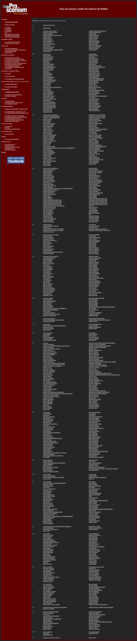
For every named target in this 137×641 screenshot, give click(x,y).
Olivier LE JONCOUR (49, 372)
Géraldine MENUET (94, 431)
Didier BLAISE (47, 86)
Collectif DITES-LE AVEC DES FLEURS (54, 205)
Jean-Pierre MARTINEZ (95, 424)
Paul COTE (92, 155)
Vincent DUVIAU (93, 221)
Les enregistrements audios (12, 37)
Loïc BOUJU (92, 97)
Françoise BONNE (94, 91)
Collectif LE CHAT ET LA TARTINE (98, 366)
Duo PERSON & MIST (49, 496)
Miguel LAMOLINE (94, 354)
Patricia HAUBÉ (93, 301)
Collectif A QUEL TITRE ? (50, 31)
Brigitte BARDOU (47, 60)
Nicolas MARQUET (94, 419)
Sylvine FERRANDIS (94, 240)
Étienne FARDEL (47, 236)
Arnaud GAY (46, 265)
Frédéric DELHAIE (48, 187)
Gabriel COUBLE (93, 156)
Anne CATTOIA (47, 127)
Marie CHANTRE (47, 132)
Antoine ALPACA (47, 39)
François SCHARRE (48, 569)
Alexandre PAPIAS (48, 484)
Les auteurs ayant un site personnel (14, 59)
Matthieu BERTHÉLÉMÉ (49, 80)
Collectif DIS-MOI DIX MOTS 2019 (98, 200)
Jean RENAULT (93, 541)
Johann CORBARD (48, 151)
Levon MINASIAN (93, 441)
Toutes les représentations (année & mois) (16, 109)
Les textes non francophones (12, 129)
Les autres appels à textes (12, 43)
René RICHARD (47, 543)
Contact (3, 152)
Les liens (7, 127)
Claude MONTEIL (48, 445)
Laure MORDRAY (48, 448)
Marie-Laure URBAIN (48, 608)
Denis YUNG (92, 637)
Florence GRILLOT (94, 283)
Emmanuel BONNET (94, 93)
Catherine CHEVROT (49, 138)
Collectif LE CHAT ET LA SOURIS (52, 366)
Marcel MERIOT (93, 432)
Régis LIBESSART (48, 402)
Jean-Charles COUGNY (49, 158)
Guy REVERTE (93, 542)
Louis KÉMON (47, 334)
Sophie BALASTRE (48, 57)
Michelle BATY (93, 64)
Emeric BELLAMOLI (94, 71)
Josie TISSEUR (93, 595)
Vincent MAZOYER (48, 429)
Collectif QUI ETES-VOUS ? (50, 529)
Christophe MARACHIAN (95, 416)
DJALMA (91, 205)
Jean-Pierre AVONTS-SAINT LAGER (53, 49)
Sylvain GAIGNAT (93, 256)
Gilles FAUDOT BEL (48, 237)
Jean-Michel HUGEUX (49, 312)
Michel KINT (46, 335)
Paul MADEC (46, 412)
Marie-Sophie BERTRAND (96, 80)
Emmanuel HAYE (47, 302)
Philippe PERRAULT (48, 494)
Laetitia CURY (92, 164)
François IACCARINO (49, 318)
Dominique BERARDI (49, 77)
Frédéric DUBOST (48, 211)
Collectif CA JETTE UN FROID (97, 116)
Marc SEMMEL (47, 571)
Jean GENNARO (47, 266)
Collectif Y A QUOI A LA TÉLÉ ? (51, 637)
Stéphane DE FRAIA (94, 177)
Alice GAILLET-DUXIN (95, 257)
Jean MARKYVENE (48, 419)
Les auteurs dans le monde (12, 61)
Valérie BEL (46, 71)
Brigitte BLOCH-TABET (95, 87)
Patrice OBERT (47, 474)
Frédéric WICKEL (47, 632)
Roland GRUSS (47, 285)
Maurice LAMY (47, 356)
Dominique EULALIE (48, 231)
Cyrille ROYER (93, 562)
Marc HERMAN (47, 304)
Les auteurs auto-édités (11, 86)
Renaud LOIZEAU (93, 405)
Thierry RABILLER (94, 533)
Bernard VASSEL (47, 617)
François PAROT (93, 484)
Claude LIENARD (47, 403)
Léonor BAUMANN (48, 65)
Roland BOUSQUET (94, 103)
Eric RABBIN (46, 533)
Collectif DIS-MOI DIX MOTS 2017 (98, 198)
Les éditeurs (8, 73)
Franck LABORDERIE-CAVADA (51, 348)
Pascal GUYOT (93, 294)
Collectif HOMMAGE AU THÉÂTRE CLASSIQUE (102, 307)
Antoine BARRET (93, 61)
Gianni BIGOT (47, 84)
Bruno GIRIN (46, 275)
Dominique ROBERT (48, 546)
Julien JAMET (47, 324)
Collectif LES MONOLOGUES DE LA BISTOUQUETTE (58, 393)
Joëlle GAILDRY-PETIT (49, 257)
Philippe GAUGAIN (94, 262)
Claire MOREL (47, 450)
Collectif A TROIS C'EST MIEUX (97, 31)
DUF (90, 214)
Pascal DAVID (92, 174)
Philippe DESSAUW (48, 192)
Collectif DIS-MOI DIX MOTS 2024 (52, 204)
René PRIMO (92, 519)
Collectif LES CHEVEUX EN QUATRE (99, 392)
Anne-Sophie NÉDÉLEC (95, 463)
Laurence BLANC (93, 86)
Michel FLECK (92, 244)
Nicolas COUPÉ (47, 159)
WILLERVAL (46, 633)
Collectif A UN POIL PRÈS (50, 32)
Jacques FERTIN (47, 243)
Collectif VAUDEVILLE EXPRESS (52, 619)
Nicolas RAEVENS (48, 535)
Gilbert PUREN (93, 522)
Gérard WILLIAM (93, 633)
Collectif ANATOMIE (94, 41)
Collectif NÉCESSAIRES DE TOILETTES (54, 463)
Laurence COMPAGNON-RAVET (97, 146)
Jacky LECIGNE (93, 377)
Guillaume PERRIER (94, 494)
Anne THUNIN (92, 594)
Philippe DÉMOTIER (94, 194)
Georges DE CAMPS (48, 177)
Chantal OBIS (92, 474)
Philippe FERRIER (94, 242)
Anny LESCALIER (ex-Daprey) (51, 396)
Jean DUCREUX (47, 214)
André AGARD (47, 36)
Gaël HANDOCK (93, 299)
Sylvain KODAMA (47, 338)
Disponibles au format (12, 35)
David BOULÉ (47, 100)
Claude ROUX (92, 559)
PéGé (90, 496)
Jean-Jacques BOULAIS (49, 99)
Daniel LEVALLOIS (94, 396)
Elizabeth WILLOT (48, 634)
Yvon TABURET (47, 584)
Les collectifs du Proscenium (12, 42)
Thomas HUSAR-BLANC (49, 315)
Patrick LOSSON (47, 408)
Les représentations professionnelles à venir (16, 113)
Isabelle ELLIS (47, 227)
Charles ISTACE (93, 321)
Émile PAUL (92, 487)
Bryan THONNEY (47, 594)
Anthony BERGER (94, 77)
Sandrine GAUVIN (94, 263)
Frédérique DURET (48, 220)
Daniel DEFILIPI (47, 182)
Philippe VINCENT (48, 626)
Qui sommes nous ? (10, 144)
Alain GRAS (46, 282)
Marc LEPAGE (93, 386)
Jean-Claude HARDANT (49, 301)
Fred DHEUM (46, 195)
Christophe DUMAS (94, 217)
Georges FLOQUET (48, 246)
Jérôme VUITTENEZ (94, 629)
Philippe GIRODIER (48, 276)
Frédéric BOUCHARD (49, 96)
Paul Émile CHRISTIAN (49, 140)
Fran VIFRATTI (47, 624)
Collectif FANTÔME (94, 234)
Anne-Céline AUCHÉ (48, 47)
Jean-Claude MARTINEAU (50, 424)
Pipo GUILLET (93, 288)
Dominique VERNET (94, 620)
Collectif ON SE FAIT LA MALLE (97, 477)
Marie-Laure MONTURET (95, 445)
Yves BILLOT (92, 84)
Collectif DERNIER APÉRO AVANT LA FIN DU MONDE (58, 188)
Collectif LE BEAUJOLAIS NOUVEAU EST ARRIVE (102, 361)
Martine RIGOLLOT (94, 543)
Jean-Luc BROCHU (94, 107)
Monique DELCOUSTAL (49, 185)
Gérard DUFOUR (47, 216)
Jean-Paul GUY (47, 294)
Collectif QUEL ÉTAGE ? (95, 528)
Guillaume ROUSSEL (94, 558)
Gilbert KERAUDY (48, 333)
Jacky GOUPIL (93, 279)
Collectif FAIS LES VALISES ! (51, 234)
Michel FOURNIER (94, 249)
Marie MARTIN (47, 422)
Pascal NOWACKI (93, 470)
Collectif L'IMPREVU (48, 344)
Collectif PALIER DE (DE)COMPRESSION (54, 483)
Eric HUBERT (92, 308)
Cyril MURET (46, 457)
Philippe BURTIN (47, 112)
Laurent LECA (92, 376)
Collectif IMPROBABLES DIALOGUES (53, 320)
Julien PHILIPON (93, 497)
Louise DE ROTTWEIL (49, 181)
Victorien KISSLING (48, 337)
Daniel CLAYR (47, 143)
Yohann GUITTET (48, 292)
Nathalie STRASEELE (95, 578)
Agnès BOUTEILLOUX (49, 104)
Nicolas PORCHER (48, 510)
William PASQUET (48, 486)
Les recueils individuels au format (15, 49)
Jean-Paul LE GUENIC (49, 370)
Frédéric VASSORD (94, 617)
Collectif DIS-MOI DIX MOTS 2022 (52, 203)
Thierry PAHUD (47, 481)
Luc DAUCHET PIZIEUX (95, 172)
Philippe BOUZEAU (94, 104)
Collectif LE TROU (48, 374)
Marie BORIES (93, 94)
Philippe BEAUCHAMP (49, 67)
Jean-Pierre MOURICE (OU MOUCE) (53, 455)
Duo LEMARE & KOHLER (50, 383)
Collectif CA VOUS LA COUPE (97, 117)
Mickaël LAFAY (93, 348)
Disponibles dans (12, 34)
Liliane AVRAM (93, 49)
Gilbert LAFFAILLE (48, 350)
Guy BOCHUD (47, 88)
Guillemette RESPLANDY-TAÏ (51, 542)
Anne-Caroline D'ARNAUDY (50, 168)
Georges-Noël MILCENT (49, 441)
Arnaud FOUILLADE (48, 249)
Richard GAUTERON (48, 263)
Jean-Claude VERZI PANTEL (51, 623)
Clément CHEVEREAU (95, 136)
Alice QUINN (46, 530)
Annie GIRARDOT (48, 273)
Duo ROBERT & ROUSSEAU (97, 546)
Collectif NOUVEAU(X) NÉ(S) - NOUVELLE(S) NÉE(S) (103, 468)
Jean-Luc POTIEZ (93, 513)
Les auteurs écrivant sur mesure (13, 64)
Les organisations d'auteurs (12, 65)
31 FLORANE (92, 246)
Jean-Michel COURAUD (49, 161)
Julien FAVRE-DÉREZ (95, 237)
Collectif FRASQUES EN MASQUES (53, 252)
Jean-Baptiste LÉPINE (95, 399)
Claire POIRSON (93, 507)
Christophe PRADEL (94, 517)
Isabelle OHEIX (93, 476)
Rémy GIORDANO (94, 272)
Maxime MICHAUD (94, 438)
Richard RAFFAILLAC (95, 535)
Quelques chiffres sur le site (12, 147)
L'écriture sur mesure (10, 96)
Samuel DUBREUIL (48, 213)
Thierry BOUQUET (94, 100)
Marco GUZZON (93, 295)
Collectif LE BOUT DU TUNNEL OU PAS (54, 364)
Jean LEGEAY (47, 380)
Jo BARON (46, 61)
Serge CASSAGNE (48, 126)
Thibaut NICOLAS (93, 464)
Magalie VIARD (93, 623)
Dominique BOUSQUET (49, 103)
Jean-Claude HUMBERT (95, 312)
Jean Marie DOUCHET (49, 208)
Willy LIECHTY (93, 402)
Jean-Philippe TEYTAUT (49, 591)
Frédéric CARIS (93, 125)
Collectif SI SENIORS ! (49, 572)
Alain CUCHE (46, 164)
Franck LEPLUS (47, 387)
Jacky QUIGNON (93, 529)
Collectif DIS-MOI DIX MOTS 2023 (98, 203)
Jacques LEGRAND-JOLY (96, 380)
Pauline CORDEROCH (49, 152)
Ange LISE (46, 405)
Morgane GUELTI (47, 286)
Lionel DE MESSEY (48, 178)
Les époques (8, 30)
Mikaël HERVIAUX (48, 305)
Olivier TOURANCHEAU (49, 600)
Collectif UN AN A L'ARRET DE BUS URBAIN (101, 607)
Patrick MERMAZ (93, 434)
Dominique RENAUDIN (49, 541)
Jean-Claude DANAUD (49, 169)
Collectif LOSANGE (94, 406)
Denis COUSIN (47, 162)
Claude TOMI (46, 597)
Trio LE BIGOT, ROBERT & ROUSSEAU (54, 363)
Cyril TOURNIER (93, 600)
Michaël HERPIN (93, 304)
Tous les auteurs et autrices (12, 57)
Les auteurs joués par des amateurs (14, 115)
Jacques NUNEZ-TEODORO (51, 471)
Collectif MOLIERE (48, 444)
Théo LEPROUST (93, 387)
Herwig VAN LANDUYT (95, 616)
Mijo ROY (45, 562)
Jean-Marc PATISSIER (95, 486)
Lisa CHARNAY (93, 133)
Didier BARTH (47, 62)
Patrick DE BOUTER (94, 175)
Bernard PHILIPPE (48, 499)
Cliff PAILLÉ (92, 481)
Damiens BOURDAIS (48, 101)
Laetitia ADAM (92, 34)
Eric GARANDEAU (48, 259)
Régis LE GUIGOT (94, 370)
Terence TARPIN (93, 585)
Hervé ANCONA (47, 42)
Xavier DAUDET (47, 174)
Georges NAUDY (93, 460)
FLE (6, 32)
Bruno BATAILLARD (48, 64)
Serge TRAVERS (47, 603)
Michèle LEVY (92, 398)
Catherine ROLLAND (94, 551)
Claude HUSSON (93, 315)
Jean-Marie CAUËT (94, 127)
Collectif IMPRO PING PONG (97, 318)
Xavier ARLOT (47, 45)
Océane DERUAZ (93, 188)
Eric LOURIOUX (93, 408)
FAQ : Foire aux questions (12, 139)
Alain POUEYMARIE (48, 515)
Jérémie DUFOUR (94, 216)
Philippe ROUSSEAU (48, 558)
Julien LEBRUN (47, 376)
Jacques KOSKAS (94, 338)
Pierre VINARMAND (94, 624)
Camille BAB (46, 54)
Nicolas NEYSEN (47, 461)
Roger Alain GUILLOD (49, 289)
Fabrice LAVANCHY (48, 361)
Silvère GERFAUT (93, 268)
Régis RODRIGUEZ (48, 549)
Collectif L (45, 343)
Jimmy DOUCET (93, 207)
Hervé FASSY (92, 236)
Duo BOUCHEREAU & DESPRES (98, 96)
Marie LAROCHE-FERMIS (96, 360)
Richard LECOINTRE (48, 379)
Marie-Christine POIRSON (50, 509)
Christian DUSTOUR (48, 221)
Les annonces (8, 126)
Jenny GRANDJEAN (94, 281)
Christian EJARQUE (94, 226)
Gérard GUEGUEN (94, 285)
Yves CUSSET (47, 165)
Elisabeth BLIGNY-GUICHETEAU (52, 87)
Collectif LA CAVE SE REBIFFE (97, 344)
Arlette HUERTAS (93, 309)
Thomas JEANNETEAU (95, 324)
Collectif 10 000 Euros (49, 25)
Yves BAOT (92, 57)
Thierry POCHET (93, 506)
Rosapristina (46, 554)
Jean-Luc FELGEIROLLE (50, 240)
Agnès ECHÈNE (47, 224)
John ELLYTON (93, 227)
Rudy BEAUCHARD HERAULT (97, 67)
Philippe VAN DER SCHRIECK (97, 614)
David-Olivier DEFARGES (96, 181)
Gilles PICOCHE (47, 500)
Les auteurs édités (10, 76)
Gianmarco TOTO (93, 598)
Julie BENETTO (47, 75)
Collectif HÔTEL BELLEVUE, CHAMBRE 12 (55, 308)
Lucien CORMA (93, 152)
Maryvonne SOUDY (94, 574)
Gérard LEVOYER (48, 398)
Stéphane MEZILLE (48, 437)
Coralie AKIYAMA (93, 38)
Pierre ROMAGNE (48, 552)
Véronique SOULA (48, 575)
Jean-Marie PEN (93, 490)
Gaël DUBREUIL (93, 211)
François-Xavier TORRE (49, 598)
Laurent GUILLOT (93, 289)
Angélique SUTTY (48, 581)
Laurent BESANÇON (48, 81)
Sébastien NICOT (93, 465)
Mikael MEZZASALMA (95, 437)
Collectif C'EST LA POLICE (50, 114)
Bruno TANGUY (93, 584)
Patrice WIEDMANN (94, 632)
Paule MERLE (47, 434)
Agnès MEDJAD (93, 429)
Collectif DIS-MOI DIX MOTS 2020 (52, 201)
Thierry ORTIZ (47, 478)
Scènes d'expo (9, 52)
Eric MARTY (46, 425)
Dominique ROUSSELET (49, 559)
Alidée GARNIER (47, 260)
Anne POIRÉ (46, 507)
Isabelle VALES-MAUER (95, 611)
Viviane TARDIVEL (48, 585)
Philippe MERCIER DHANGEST (51, 432)
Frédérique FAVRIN (48, 239)
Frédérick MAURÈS (94, 426)
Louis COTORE (47, 156)
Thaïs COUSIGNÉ (94, 161)
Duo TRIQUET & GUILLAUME (51, 604)
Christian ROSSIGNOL (49, 556)
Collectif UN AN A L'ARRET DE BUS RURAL (55, 607)
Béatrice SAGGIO (48, 567)
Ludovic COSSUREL (94, 153)
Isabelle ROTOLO (93, 556)
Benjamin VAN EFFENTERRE (51, 616)
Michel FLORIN (47, 247)
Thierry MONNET (93, 444)
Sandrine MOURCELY (49, 454)
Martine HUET (47, 311)
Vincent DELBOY (93, 184)
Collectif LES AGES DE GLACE (97, 390)
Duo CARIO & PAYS (48, 125)
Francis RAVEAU (47, 536)
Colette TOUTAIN (93, 601)
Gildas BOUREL (93, 101)
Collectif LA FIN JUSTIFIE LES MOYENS (100, 346)
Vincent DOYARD (47, 210)
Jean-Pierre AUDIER (94, 47)
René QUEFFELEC (48, 528)
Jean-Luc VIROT (93, 627)
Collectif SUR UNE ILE (95, 580)
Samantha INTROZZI (48, 321)
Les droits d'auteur (10, 101)
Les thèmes (8, 28)
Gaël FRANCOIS (47, 250)
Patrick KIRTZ (92, 335)
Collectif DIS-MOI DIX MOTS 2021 (98, 201)
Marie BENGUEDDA (94, 75)
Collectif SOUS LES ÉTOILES (51, 577)
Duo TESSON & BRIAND (95, 590)
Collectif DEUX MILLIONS (96, 192)
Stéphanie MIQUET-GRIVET (50, 442)
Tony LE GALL (93, 369)
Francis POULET (93, 515)
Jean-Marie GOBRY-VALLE (96, 278)
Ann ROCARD (92, 548)
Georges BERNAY (48, 78)
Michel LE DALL (47, 367)
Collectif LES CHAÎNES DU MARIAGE (53, 392)
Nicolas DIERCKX (48, 198)
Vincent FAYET (93, 239)
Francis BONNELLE (48, 93)
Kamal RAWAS (47, 538)
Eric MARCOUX (47, 418)
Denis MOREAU (93, 448)
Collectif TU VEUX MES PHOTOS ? (98, 604)
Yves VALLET (46, 614)
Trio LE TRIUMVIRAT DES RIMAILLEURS (100, 373)
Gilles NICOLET (47, 465)
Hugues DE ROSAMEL (95, 179)
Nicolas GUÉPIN (93, 286)
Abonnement (8, 68)
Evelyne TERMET (48, 588)
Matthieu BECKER (94, 70)
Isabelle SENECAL (94, 571)
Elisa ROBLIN (47, 548)
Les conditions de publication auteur (14, 67)
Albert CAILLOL (47, 120)
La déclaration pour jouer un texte (14, 102)
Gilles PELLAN (47, 490)
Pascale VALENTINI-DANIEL (51, 611)
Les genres (8, 27)
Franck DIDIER (93, 195)
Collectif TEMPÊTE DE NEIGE (97, 587)
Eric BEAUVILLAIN (48, 70)
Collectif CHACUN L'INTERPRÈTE (98, 129)
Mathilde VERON (47, 621)
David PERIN (46, 493)
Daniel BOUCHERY (48, 97)
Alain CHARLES (47, 133)
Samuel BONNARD (48, 91)
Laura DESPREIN (93, 191)
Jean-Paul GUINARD (48, 291)
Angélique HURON (94, 314)
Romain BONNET (48, 94)
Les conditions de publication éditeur (14, 79)
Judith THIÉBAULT (94, 593)
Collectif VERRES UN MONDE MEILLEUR (100, 621)
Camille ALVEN (93, 39)
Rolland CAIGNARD (94, 119)
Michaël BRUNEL (93, 109)
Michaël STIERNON (48, 578)
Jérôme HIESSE (93, 305)
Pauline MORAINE (94, 447)
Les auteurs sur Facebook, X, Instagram (15, 60)
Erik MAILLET (92, 413)
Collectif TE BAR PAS (49, 587)
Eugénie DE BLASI (48, 175)
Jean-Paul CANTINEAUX (95, 123)
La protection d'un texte (11, 103)
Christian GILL (47, 272)
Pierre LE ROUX (47, 373)
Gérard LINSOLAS (94, 403)
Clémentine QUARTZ (94, 526)
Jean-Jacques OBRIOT (49, 476)
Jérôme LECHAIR (48, 377)
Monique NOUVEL (48, 470)
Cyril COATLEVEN (94, 143)
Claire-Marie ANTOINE (49, 44)
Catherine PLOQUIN (94, 504)
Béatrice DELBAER (48, 184)
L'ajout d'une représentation (12, 121)
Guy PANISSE (92, 483)
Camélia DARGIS (47, 172)
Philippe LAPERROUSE (49, 360)
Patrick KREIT (92, 340)
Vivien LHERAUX (47, 400)
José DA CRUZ (93, 168)
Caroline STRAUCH (48, 580)
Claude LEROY (47, 390)
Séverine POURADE (94, 516)
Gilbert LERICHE (93, 389)
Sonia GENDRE (93, 265)
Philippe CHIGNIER (48, 139)
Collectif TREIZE (93, 603)
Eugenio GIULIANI (94, 276)
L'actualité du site (9, 148)
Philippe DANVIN (47, 171)
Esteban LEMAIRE (94, 382)
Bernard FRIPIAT (93, 252)
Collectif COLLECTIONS (95, 145)
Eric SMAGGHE (47, 574)
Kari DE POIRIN (93, 178)
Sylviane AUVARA (93, 48)
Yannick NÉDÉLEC (48, 464)
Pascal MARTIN (93, 422)
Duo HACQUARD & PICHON (96, 298)
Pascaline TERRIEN (94, 588)
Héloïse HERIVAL (93, 302)
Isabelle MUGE (93, 455)
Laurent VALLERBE (94, 613)
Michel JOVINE (93, 328)
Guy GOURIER (47, 281)
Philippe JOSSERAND (95, 327)
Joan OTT (91, 478)
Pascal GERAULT (48, 268)
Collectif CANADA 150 (49, 123)
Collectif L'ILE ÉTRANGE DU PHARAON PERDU (102, 343)
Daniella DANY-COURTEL (96, 171)
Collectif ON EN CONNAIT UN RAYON (53, 477)
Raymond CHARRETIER (49, 135)
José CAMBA (46, 122)
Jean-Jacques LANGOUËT (96, 357)
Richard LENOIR (47, 386)
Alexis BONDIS (47, 90)
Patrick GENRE (93, 266)
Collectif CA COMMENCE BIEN (51, 116)
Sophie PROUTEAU (94, 520)
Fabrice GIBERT (93, 270)
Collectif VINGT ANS (94, 626)
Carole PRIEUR (47, 519)
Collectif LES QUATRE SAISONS (98, 393)
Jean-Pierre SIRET (94, 572)
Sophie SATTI (92, 568)
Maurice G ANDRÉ (94, 42)
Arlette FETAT (92, 243)
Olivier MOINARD (93, 442)
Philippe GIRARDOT (94, 273)
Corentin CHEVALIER (49, 136)
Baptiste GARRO (47, 262)
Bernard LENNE (93, 385)
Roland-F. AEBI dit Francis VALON (52, 35)
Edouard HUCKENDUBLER (50, 309)
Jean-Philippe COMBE (49, 146)
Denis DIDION (92, 197)
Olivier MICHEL (47, 439)
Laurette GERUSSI (94, 269)
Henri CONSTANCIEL (94, 148)
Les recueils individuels (11, 48)
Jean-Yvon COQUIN (94, 149)
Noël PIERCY (46, 502)
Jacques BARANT (48, 58)
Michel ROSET (47, 555)
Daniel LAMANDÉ (93, 353)
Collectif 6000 (46, 28)
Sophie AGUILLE (47, 38)
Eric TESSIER (47, 590)
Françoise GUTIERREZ (95, 292)
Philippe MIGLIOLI (94, 439)
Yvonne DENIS (93, 187)
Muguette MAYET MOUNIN (96, 428)
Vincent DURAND (93, 218)
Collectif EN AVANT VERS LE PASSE (53, 230)
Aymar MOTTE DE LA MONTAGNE (98, 451)
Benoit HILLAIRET (48, 307)
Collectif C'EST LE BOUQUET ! (97, 114)
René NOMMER (47, 468)
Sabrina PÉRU (47, 497)
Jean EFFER (92, 224)
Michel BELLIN (47, 73)
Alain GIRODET (93, 275)
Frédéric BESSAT (93, 81)
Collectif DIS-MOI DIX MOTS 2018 (52, 200)
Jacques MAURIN (48, 428)
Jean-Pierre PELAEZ (94, 489)
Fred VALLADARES (48, 613)
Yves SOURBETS (93, 575)
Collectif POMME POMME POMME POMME (101, 509)
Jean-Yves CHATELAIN (95, 135)
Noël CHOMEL (93, 139)
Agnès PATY (46, 487)
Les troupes (8, 31)
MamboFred (46, 415)
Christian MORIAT (93, 450)
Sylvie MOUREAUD (94, 454)
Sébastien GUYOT (48, 295)
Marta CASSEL (93, 126)
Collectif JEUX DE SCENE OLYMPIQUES (54, 325)
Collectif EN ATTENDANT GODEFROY (53, 229)
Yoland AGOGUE (93, 36)
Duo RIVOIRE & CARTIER (50, 545)
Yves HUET (92, 311)
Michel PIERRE (93, 502)
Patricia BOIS (92, 88)
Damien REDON (93, 538)
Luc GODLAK (46, 279)
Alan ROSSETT (93, 555)
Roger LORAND (47, 406)
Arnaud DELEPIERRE (95, 185)
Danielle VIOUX (47, 627)
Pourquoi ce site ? (10, 145)
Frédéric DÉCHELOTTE (49, 194)
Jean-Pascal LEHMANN (49, 382)
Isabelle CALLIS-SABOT (95, 120)
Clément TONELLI (94, 597)
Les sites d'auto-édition (11, 84)
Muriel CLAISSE (47, 142)
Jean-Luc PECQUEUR (49, 489)
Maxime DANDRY (93, 169)
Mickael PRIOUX (47, 520)
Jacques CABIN (47, 119)
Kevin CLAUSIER (93, 142)
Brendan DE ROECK (48, 179)
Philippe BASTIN (93, 62)
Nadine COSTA (47, 155)
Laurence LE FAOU (94, 367)
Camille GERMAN (48, 269)
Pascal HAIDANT (47, 299)
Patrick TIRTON (47, 595)
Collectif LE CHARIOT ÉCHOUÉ (97, 364)
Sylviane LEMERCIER (95, 383)
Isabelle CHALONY (48, 130)
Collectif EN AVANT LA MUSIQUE (98, 229)
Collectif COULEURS (94, 158)
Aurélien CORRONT (48, 153)
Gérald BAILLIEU (93, 55)
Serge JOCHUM (93, 325)
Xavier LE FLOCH (48, 369)
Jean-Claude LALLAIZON (50, 353)
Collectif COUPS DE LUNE (96, 159)
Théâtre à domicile (10, 24)
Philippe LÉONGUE (48, 399)
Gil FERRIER (46, 242)
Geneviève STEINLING (95, 577)
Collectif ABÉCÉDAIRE (95, 32)
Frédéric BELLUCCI (94, 73)
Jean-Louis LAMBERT (49, 354)
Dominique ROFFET (94, 549)
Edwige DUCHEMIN (94, 213)
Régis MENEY (47, 431)
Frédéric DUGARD (48, 217)
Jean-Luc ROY (93, 561)
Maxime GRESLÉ (47, 283)
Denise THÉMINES (94, 591)
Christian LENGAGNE (49, 385)
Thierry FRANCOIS (94, 250)
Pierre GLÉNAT (47, 278)
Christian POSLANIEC (95, 512)
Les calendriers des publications (13, 94)
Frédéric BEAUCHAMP (95, 65)
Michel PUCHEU (47, 522)
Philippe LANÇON (93, 356)
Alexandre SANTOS (48, 568)
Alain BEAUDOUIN (48, 68)
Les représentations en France (13, 118)
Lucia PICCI (92, 499)
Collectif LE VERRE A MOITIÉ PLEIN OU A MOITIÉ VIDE (104, 374)
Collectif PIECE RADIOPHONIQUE (98, 500)
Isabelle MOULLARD (94, 452)
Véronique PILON (47, 503)
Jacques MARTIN (47, 421)
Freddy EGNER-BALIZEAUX (50, 226)
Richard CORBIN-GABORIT (96, 151)
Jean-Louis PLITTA (48, 504)
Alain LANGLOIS (47, 357)
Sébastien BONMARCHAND (96, 90)
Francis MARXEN (93, 425)
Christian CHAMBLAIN (95, 130)
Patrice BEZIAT (47, 83)
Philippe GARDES (93, 259)
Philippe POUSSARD (48, 517)
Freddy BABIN (92, 54)
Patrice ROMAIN (93, 552)
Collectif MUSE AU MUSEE (96, 457)
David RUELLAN (47, 564)
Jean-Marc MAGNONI (95, 412)
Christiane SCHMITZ (94, 569)
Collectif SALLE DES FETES (96, 567)
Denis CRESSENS (94, 162)
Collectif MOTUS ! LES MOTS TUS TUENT (54, 452)
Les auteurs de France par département (15, 63)
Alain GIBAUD (47, 270)
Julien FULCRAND (94, 253)
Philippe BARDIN (93, 58)
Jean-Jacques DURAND (49, 218)
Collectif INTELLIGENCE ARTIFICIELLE (99, 320)
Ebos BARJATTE (93, 60)
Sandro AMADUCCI (48, 41)
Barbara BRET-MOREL (95, 106)
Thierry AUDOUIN (48, 48)
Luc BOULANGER (94, 99)
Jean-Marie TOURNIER (49, 601)
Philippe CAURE (47, 129)
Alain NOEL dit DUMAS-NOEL (97, 467)
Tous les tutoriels (9, 134)
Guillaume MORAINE (48, 447)
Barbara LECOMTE (94, 379)
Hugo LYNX (46, 409)
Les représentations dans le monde (14, 119)
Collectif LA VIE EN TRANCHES (97, 347)
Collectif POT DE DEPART (50, 513)
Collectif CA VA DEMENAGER (51, 117)
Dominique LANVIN (48, 359)
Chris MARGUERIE (94, 418)
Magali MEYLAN (47, 435)
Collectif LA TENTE (48, 347)
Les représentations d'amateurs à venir (15, 111)
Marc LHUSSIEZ (93, 400)
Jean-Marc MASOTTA (49, 426)
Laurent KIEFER (93, 334)
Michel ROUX (46, 561)
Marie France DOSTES (49, 207)
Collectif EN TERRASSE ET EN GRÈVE (99, 230)
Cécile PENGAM (47, 491)
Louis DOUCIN (93, 208)
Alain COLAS (46, 145)
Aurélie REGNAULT (48, 539)
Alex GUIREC (92, 291)
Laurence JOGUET (48, 327)
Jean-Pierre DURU (94, 220)
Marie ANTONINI (93, 44)
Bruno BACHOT (47, 55)
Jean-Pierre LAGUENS (49, 351)
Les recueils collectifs (10, 51)
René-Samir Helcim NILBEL (50, 467)
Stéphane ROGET (48, 551)
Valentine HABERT (48, 298)
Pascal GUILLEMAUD (49, 288)
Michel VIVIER (47, 629)
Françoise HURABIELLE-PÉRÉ (51, 314)
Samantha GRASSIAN (95, 282)
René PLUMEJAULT (48, 506)
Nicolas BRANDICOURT (49, 106)
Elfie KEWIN (92, 333)
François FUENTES (48, 253)
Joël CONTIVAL (47, 149)
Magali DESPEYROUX (49, 191)
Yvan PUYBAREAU (48, 523)
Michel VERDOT (93, 619)
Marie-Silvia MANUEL (49, 416)
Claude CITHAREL (94, 140)
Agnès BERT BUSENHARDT (96, 78)
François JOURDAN (48, 328)
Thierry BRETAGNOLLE (49, 107)
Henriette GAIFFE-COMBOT (50, 256)
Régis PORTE (92, 510)
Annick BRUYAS (47, 110)
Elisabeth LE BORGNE (95, 363)
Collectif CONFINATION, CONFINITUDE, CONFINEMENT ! (59, 148)
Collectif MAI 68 (47, 413)
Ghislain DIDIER (47, 197)
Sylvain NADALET (48, 460)
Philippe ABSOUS (48, 34)
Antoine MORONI (47, 451)
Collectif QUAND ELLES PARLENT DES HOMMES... (57, 526)
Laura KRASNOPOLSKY (49, 340)
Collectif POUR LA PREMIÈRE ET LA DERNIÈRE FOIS (58, 516)
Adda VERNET (47, 620)
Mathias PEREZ (93, 491)
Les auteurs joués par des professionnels (16, 117)
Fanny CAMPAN (93, 122)
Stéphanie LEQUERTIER (50, 389)
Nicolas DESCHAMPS (95, 190)
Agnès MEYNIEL (93, 435)
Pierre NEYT (92, 461)
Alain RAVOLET (93, 536)
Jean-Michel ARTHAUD (95, 45)
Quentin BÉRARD (93, 83)
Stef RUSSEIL (92, 564)
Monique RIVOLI (93, 545)
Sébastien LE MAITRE (95, 372)
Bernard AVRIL (47, 51)
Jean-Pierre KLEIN (94, 337)
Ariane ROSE (92, 554)
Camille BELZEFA (48, 74)
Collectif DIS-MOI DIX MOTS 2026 (98, 204)
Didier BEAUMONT (94, 68)
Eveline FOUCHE (93, 247)
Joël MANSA (92, 415)
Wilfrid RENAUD (93, 539)
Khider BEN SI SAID (94, 74)
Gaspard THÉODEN (48, 593)
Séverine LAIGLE (93, 351)
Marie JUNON (47, 330)
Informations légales (10, 149)
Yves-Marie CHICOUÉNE (95, 138)
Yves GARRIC (92, 260)
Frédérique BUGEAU (94, 110)
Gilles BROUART (47, 109)
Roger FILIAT (46, 244)
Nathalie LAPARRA (94, 359)
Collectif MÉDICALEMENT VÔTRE (52, 438)
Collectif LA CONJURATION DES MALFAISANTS (56, 346)
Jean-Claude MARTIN (95, 421)
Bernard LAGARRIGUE (95, 350)
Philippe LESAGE (93, 395)
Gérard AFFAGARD (94, 35)
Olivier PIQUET (93, 503)
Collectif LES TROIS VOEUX (51, 395)
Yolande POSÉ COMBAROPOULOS (53, 512)
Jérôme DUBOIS (93, 210)
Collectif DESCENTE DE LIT (50, 190)
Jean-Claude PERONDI (95, 493)
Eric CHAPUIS (93, 132)
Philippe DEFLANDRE (95, 182)
